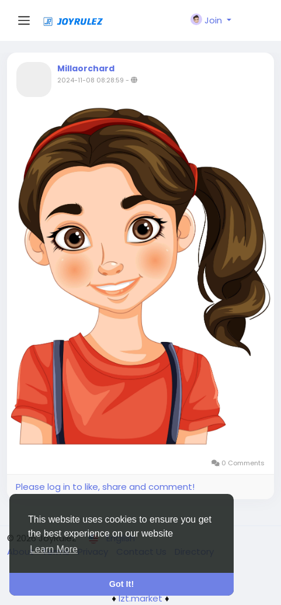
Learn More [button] (54, 549)
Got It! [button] (121, 584)
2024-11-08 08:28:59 (90, 80)
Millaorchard (86, 68)
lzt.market (140, 598)
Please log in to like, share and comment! (105, 486)
